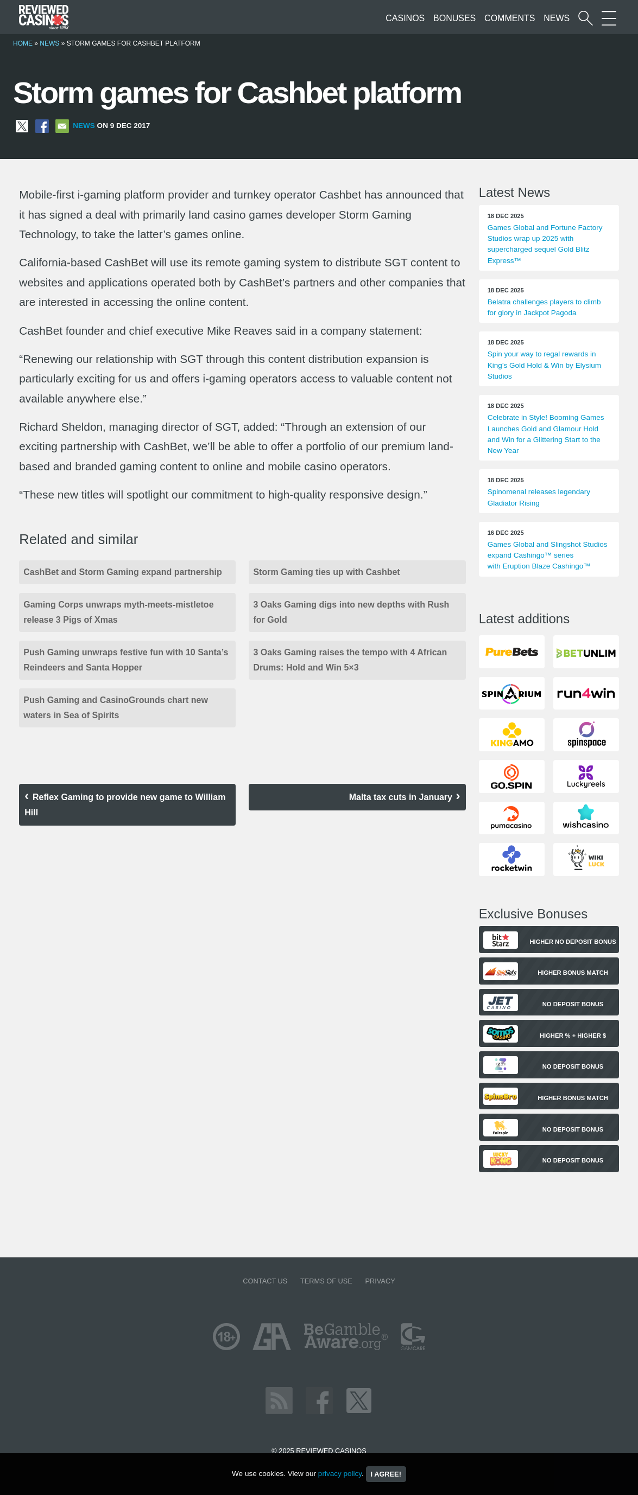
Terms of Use (326, 1281)
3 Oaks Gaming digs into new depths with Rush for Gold (351, 612)
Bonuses (454, 18)
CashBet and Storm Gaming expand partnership (122, 572)
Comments (509, 18)
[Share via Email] (62, 126)
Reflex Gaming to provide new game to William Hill (124, 805)
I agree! (386, 1474)
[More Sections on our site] (609, 18)
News (557, 18)
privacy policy (340, 1474)
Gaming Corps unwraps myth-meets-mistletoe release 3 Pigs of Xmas (118, 612)
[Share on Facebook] (42, 126)
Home (23, 43)
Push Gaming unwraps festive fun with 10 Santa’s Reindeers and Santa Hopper (125, 660)
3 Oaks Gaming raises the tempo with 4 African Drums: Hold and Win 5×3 (350, 660)
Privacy (380, 1281)
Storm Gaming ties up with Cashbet (326, 572)
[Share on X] (22, 126)
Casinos (405, 18)
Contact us (265, 1281)
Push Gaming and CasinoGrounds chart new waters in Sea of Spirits (115, 707)
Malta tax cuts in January (400, 797)
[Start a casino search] (586, 18)
